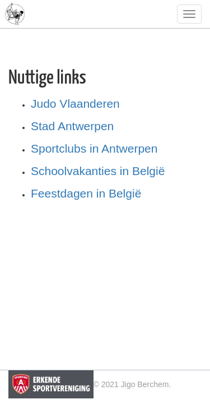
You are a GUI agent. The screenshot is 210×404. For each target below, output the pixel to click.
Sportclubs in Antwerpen (94, 148)
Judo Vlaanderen (75, 103)
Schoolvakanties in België (98, 170)
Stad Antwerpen (72, 126)
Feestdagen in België (86, 193)
